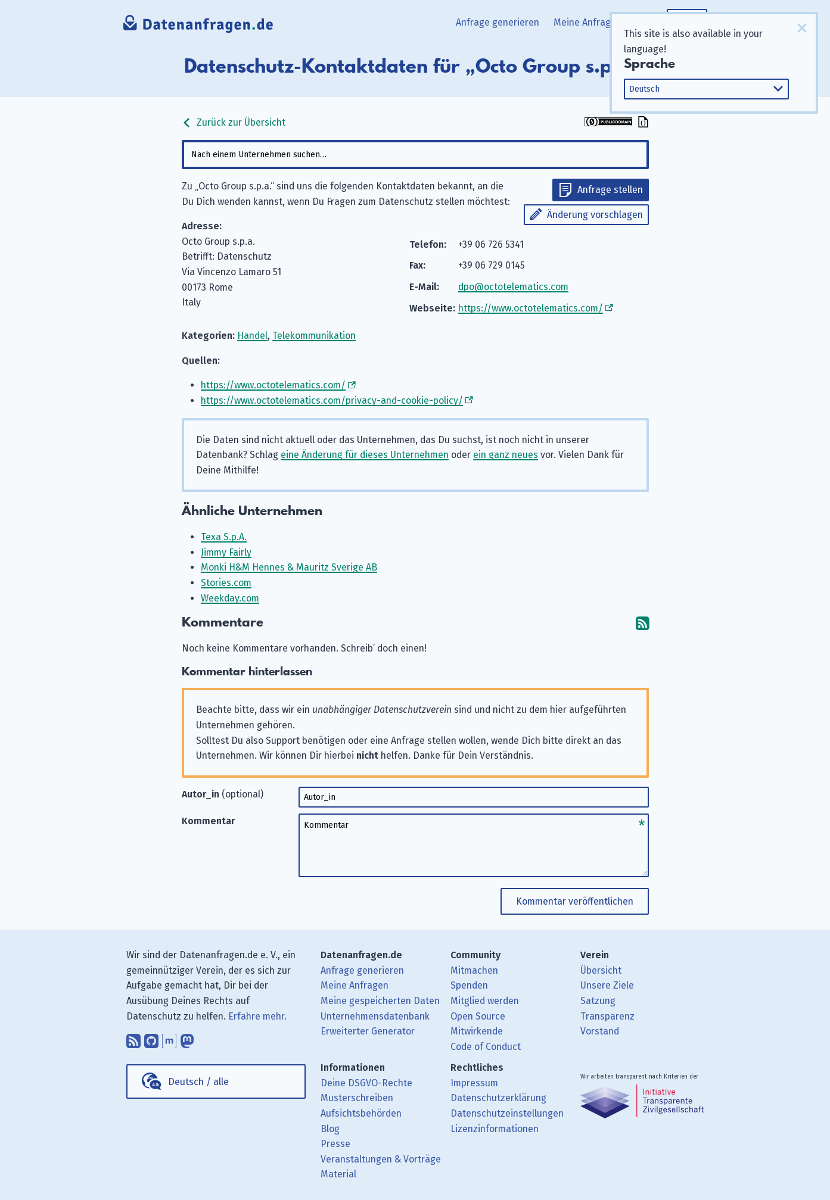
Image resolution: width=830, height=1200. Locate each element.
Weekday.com (230, 598)
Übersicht (600, 970)
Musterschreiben (357, 1098)
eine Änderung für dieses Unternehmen (365, 454)
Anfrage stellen (610, 189)
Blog (330, 1128)
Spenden (469, 985)
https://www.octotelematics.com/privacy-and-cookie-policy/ (332, 400)
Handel (252, 335)
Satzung (597, 1000)
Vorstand (599, 1031)
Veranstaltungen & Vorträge (381, 1159)
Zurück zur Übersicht (233, 122)
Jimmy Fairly (226, 552)
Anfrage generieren (497, 22)
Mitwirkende (476, 1031)
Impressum (474, 1083)
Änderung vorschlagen (595, 214)
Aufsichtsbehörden (361, 1113)
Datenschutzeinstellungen (507, 1113)
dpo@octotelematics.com (513, 286)
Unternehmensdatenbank (375, 1016)
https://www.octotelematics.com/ (530, 308)
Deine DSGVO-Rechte (366, 1083)
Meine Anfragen (587, 22)
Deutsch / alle (198, 1081)
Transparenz (607, 1016)
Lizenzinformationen (494, 1128)
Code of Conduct (485, 1046)
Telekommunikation (314, 335)
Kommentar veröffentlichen (574, 901)
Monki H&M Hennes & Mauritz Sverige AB (289, 567)
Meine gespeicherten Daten (380, 1000)
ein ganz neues (505, 454)
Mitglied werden (484, 1000)
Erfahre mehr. (257, 1016)
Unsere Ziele (607, 985)
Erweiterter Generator (368, 1031)
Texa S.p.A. (224, 537)
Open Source (477, 1016)
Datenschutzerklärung (498, 1098)
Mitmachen (474, 970)
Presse (335, 1143)
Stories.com (226, 582)
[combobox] (415, 154)
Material (338, 1174)
